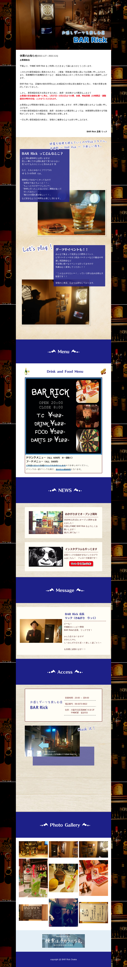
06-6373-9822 (81, 704)
